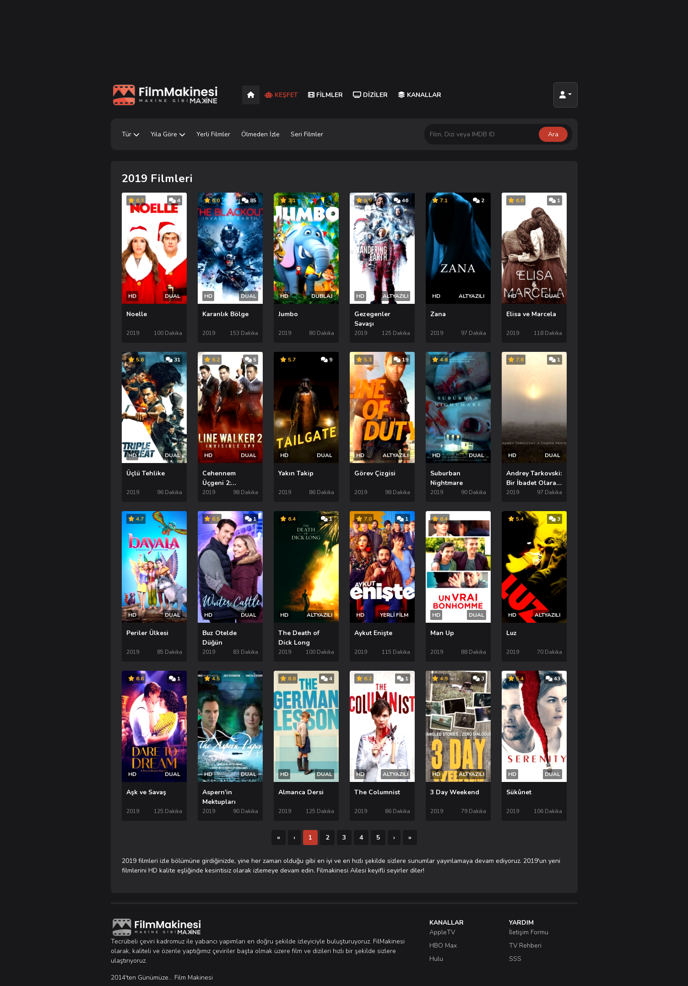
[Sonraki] (394, 813)
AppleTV (442, 908)
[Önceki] (294, 813)
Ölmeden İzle (260, 134)
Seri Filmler (307, 134)
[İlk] (278, 813)
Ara (553, 134)
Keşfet (281, 95)
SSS (515, 934)
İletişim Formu (528, 908)
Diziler (370, 95)
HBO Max (443, 921)
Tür (131, 134)
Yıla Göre (168, 134)
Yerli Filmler (213, 134)
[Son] (410, 813)
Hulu (436, 934)
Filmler (325, 95)
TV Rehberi (525, 921)
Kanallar (419, 95)
